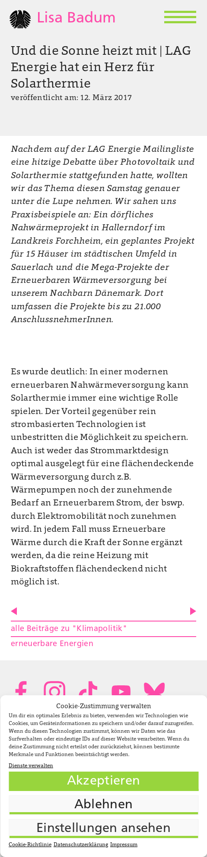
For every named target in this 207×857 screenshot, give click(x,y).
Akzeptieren (103, 781)
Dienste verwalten (31, 766)
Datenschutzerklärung (81, 845)
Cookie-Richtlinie (30, 845)
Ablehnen (103, 805)
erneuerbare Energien (52, 644)
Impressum (123, 845)
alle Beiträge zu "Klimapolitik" (69, 629)
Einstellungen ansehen (103, 828)
